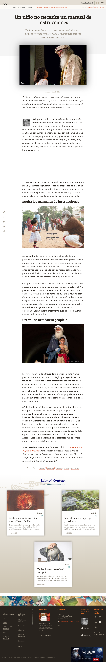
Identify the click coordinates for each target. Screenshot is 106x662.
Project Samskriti (21, 641)
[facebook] (3, 217)
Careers (20, 646)
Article (30, 7)
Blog (4, 618)
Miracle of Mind (8, 614)
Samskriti (21, 626)
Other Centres (62, 625)
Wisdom (22, 7)
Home (15, 7)
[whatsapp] (4, 213)
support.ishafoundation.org (69, 621)
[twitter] (3, 222)
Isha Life (21, 630)
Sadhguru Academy (21, 615)
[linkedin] (3, 227)
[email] (3, 231)
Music (5, 622)
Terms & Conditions (39, 657)
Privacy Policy (51, 657)
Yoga (4, 632)
